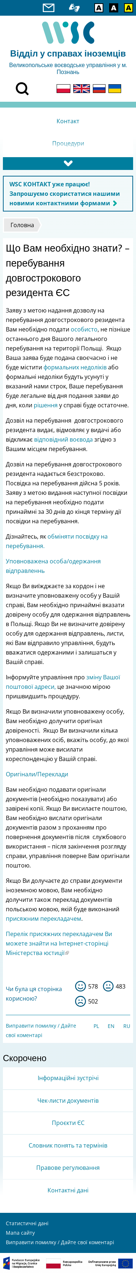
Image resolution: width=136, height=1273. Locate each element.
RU (126, 1025)
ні (80, 1001)
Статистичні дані (27, 1223)
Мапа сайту (20, 1232)
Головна (22, 225)
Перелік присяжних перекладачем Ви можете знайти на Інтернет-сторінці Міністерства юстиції (59, 943)
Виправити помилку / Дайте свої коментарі (60, 1242)
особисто (84, 329)
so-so (108, 986)
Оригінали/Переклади (37, 774)
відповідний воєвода (63, 439)
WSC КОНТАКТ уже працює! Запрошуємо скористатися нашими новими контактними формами (64, 193)
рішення (46, 405)
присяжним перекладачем (43, 919)
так (80, 986)
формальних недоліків (75, 367)
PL (96, 1025)
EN (111, 1025)
